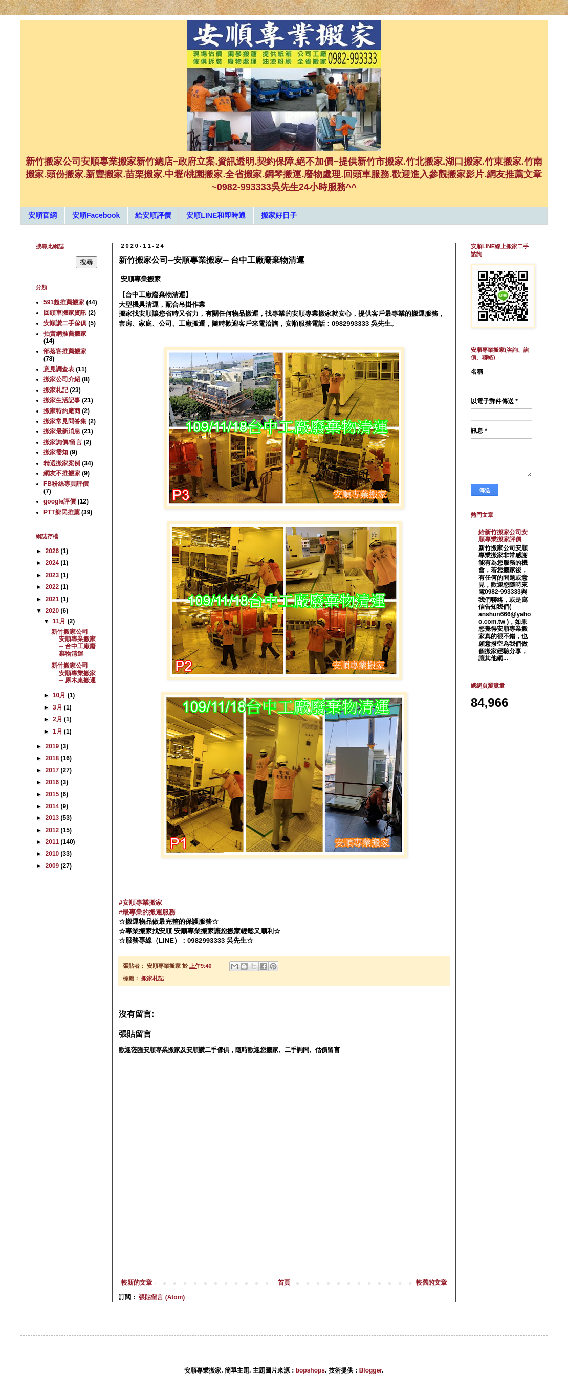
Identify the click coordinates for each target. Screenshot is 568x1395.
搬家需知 (55, 452)
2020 (53, 610)
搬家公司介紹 (61, 379)
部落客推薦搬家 (64, 351)
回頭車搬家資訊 (64, 312)
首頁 (284, 1282)
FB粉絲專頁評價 (66, 483)
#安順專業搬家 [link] (140, 902)
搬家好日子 (279, 215)
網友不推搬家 (61, 473)
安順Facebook (96, 215)
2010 (53, 853)
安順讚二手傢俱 (64, 323)
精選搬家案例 (61, 463)
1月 (58, 731)
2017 (53, 770)
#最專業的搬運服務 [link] (147, 912)
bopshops (310, 1370)
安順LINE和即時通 (216, 215)
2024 (53, 562)
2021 (53, 599)
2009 (53, 866)
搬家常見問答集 (64, 421)
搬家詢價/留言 (62, 442)
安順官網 (42, 215)
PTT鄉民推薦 (61, 512)
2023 (53, 575)
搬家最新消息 (61, 431)
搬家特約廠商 (61, 411)
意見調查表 (58, 369)
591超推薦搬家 (63, 302)
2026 (53, 551)
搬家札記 (152, 978)
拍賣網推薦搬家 (64, 333)
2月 (58, 719)
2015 (53, 794)
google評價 (59, 501)
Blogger (370, 1370)
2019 (53, 746)
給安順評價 (153, 215)
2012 (53, 830)
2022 (53, 586)
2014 (53, 806)
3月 (58, 707)
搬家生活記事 (61, 400)
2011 (53, 841)
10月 (60, 695)
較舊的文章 (431, 1282)
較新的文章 (136, 1282)
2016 (53, 782)
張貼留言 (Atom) (162, 1297)
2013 (53, 817)
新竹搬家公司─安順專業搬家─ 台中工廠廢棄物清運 (73, 642)
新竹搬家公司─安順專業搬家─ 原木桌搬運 (73, 673)
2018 (53, 758)
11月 (60, 621)
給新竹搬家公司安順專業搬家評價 (503, 536)
